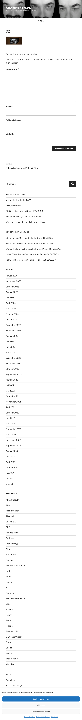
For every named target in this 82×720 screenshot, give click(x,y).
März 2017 (11, 484)
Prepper (9, 626)
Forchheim (11, 554)
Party (8, 620)
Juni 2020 (10, 418)
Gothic (9, 571)
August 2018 (12, 451)
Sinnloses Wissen (14, 637)
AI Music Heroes (13, 205)
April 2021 (10, 407)
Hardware (10, 582)
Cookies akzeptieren (41, 699)
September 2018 (14, 445)
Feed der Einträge (14, 685)
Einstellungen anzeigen (41, 711)
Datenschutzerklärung (43, 717)
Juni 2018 (10, 456)
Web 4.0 (10, 664)
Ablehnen (41, 705)
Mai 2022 (10, 391)
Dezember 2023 (13, 325)
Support (9, 642)
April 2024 (11, 303)
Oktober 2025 (12, 287)
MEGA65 (10, 609)
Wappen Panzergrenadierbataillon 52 (23, 216)
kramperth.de (18, 7)
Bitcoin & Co (12, 522)
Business (10, 538)
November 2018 (13, 440)
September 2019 (14, 429)
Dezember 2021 (13, 396)
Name (9, 106)
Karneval (10, 593)
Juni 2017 (10, 478)
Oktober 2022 (12, 369)
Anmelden (10, 680)
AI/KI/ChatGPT (13, 500)
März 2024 (11, 308)
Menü (41, 21)
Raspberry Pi (12, 631)
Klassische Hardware (15, 598)
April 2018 (10, 462)
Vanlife (9, 653)
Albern (9, 505)
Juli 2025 (10, 297)
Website (10, 134)
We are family (12, 659)
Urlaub (9, 648)
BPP (8, 527)
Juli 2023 (10, 341)
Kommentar (12, 69)
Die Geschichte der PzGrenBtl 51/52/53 (24, 211)
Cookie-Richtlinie (29, 717)
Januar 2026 (12, 276)
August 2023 (12, 336)
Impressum (54, 717)
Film (8, 549)
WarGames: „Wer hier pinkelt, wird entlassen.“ (27, 222)
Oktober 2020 (12, 413)
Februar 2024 (12, 314)
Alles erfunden (12, 511)
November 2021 (13, 402)
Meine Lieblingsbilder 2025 (18, 200)
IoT (7, 587)
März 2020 (11, 423)
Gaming (9, 560)
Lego (8, 604)
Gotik (8, 576)
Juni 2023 (10, 347)
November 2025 (13, 281)
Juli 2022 (10, 385)
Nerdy (9, 615)
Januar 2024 (12, 319)
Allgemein (10, 516)
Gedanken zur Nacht (15, 565)
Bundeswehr (12, 533)
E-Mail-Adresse (14, 120)
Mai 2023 (10, 352)
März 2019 (11, 434)
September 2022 (14, 374)
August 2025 (12, 292)
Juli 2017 (10, 473)
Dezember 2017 (13, 467)
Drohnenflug (12, 544)
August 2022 (12, 380)
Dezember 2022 (13, 358)
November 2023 (13, 330)
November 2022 (13, 363)
